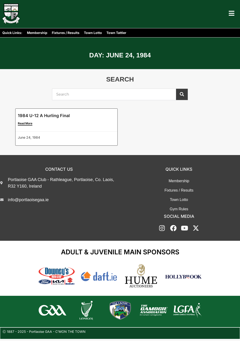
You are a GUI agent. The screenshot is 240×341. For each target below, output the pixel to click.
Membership (37, 33)
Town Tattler (116, 33)
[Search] (182, 94)
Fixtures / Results (65, 33)
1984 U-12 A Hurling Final (44, 115)
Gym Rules (179, 209)
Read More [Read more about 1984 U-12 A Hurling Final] (25, 123)
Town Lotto (93, 33)
